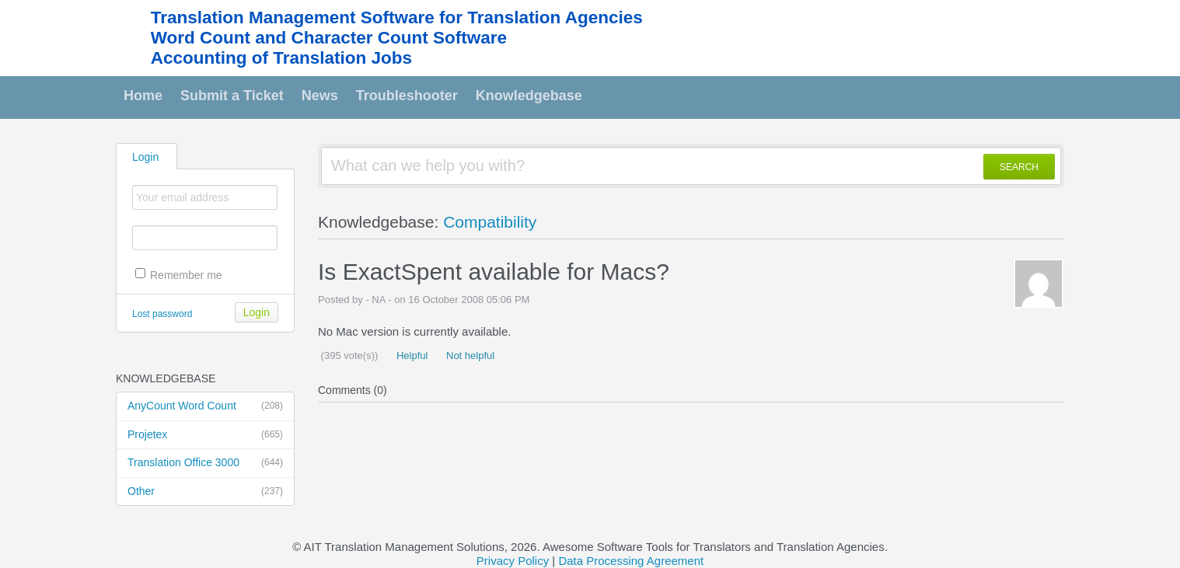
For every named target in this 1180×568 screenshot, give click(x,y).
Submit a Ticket (232, 95)
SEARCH (1019, 167)
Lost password (162, 313)
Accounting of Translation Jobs (281, 58)
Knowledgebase (529, 95)
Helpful (410, 355)
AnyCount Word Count (205, 406)
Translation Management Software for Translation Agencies (397, 17)
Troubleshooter (407, 95)
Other (205, 492)
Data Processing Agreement (630, 560)
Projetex (205, 435)
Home (143, 95)
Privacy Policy (513, 560)
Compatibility (489, 222)
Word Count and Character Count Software (329, 37)
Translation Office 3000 (205, 463)
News (320, 95)
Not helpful (468, 355)
